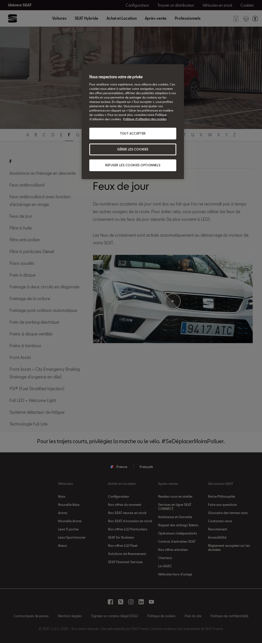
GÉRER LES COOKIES (132, 149)
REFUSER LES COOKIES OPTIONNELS (132, 165)
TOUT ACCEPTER (132, 133)
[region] (133, 121)
